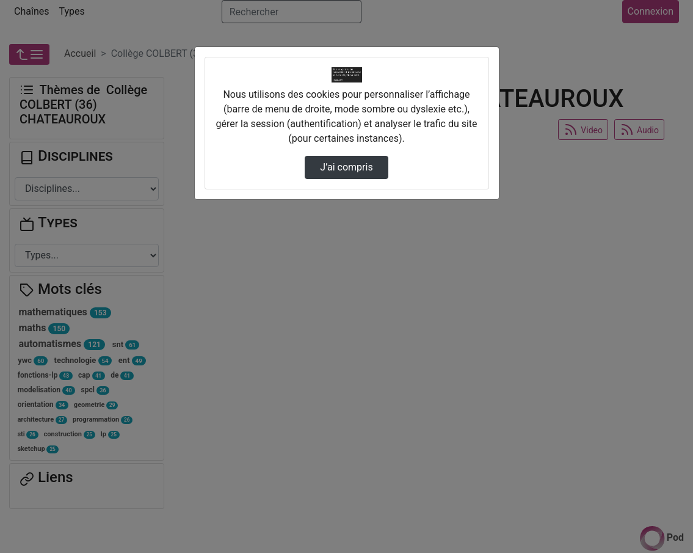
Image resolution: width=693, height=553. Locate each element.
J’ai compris (346, 167)
